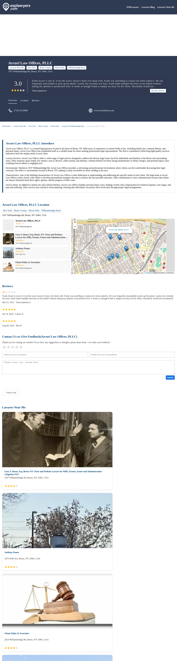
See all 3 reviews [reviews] (158, 91)
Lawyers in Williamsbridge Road (73, 126)
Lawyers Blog (148, 7)
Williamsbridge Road (76, 68)
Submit (170, 377)
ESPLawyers (133, 7)
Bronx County (45, 68)
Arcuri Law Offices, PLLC (96, 126)
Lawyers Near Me (165, 7)
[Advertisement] (88, 35)
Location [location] (24, 100)
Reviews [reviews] (35, 100)
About (5, 643)
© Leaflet (147, 273)
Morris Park (59, 68)
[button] (119, 237)
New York (32, 68)
